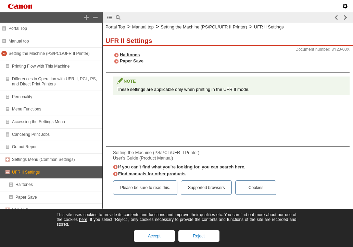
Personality (22, 96)
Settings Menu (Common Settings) (43, 159)
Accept (154, 236)
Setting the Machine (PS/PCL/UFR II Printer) (49, 53)
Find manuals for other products (152, 173)
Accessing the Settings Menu (38, 121)
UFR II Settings (26, 172)
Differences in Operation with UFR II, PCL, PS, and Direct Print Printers (54, 82)
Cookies (256, 187)
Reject (198, 236)
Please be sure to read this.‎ (145, 187)
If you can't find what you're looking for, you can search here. (181, 166)
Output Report (25, 146)
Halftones (24, 184)
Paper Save (26, 197)
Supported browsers (206, 187)
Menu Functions (26, 109)
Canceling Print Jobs (31, 134)
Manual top (19, 41)
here (83, 219)
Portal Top (18, 28)
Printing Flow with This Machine (41, 66)
